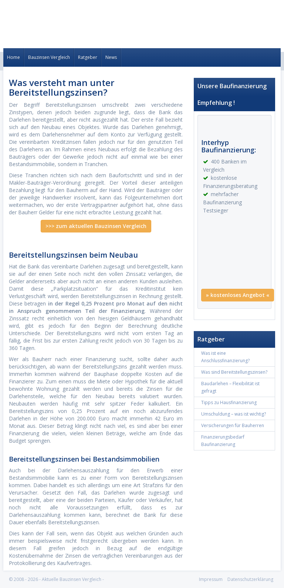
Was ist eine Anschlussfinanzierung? (225, 357)
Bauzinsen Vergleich (49, 57)
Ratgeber (87, 57)
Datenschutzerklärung (250, 579)
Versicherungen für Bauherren (232, 425)
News (111, 57)
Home (13, 57)
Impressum (211, 579)
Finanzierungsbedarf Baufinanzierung (222, 440)
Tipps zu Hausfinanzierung (229, 402)
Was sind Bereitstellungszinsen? (234, 372)
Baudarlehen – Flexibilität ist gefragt (230, 387)
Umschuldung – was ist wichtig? (233, 414)
